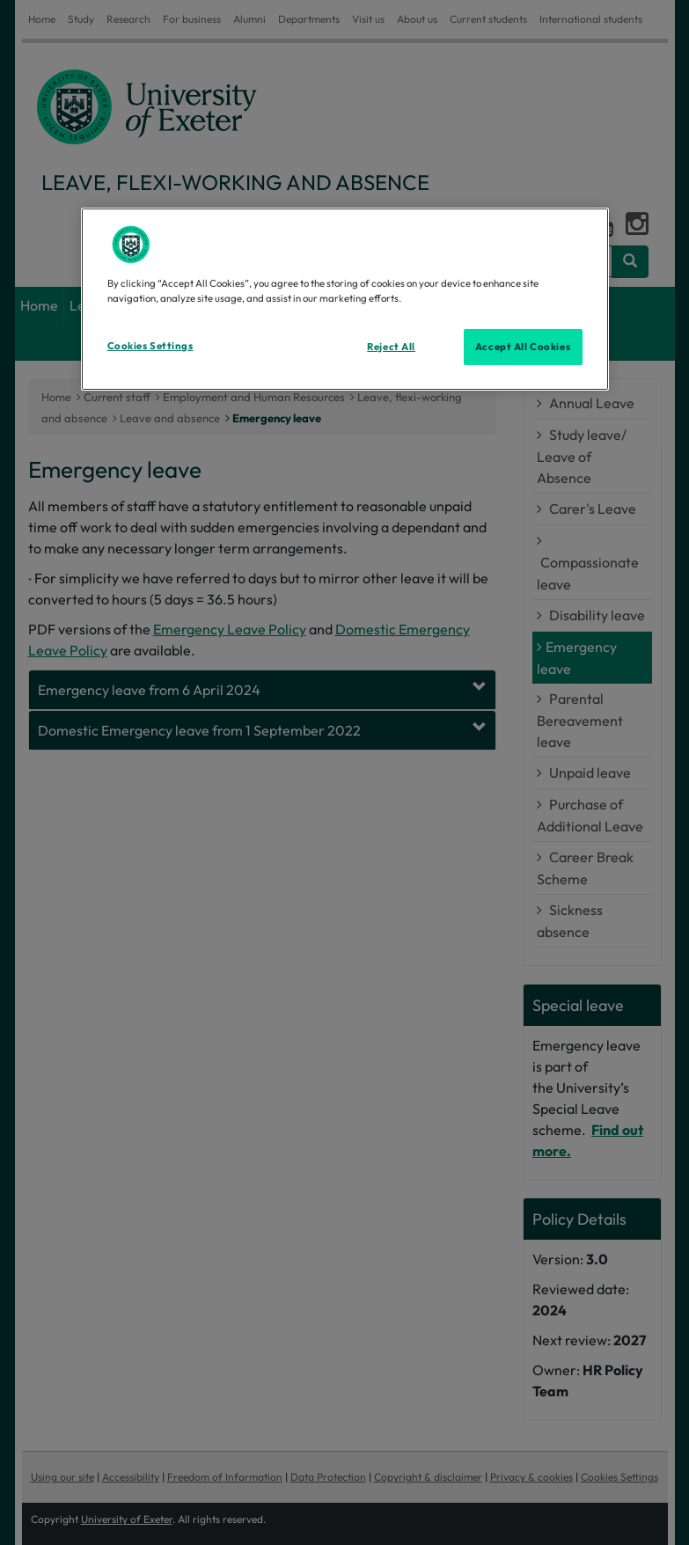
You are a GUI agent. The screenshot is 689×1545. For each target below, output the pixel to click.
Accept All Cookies (522, 346)
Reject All (391, 346)
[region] (345, 299)
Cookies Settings (150, 345)
